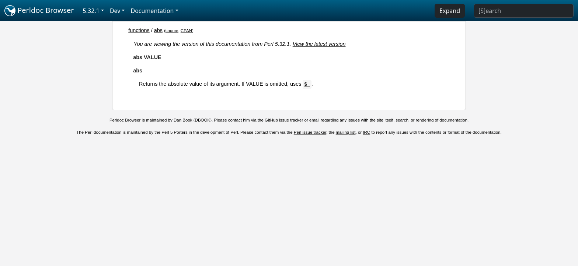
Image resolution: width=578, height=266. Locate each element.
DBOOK (202, 120)
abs (158, 30)
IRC (366, 132)
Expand (449, 11)
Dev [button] (115, 11)
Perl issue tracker (310, 132)
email (314, 120)
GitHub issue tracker (284, 120)
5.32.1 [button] (91, 11)
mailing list (346, 132)
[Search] (524, 11)
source (172, 30)
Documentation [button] (152, 11)
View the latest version (319, 44)
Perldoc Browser (39, 10)
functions (139, 30)
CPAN (186, 30)
